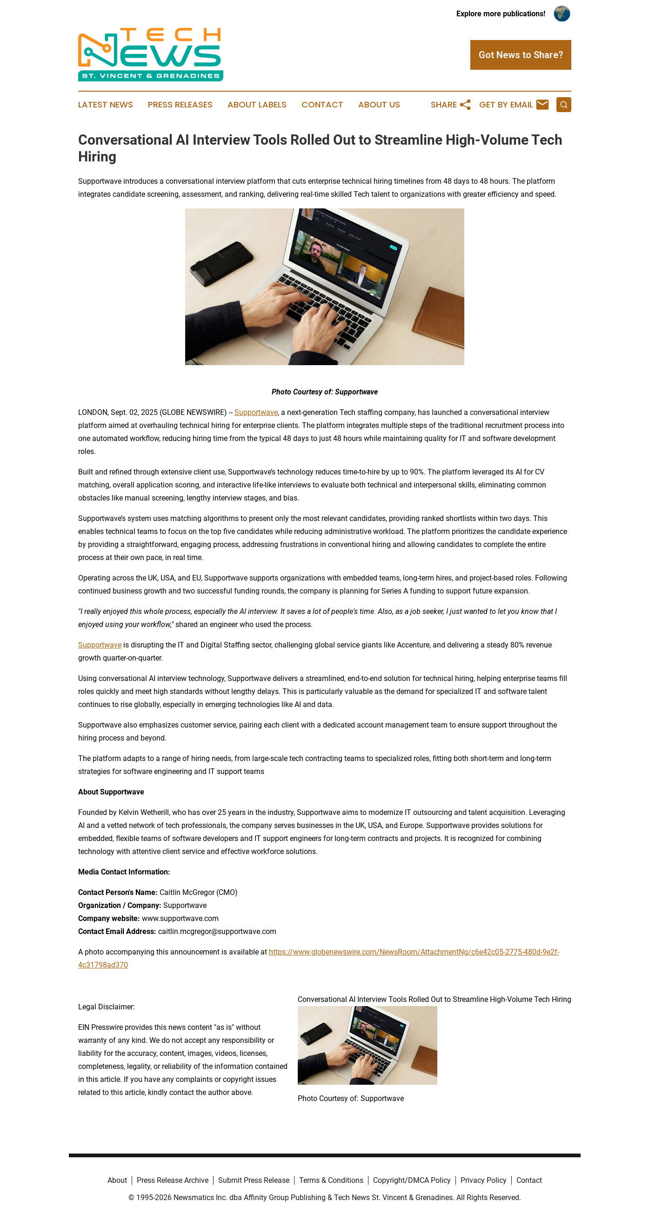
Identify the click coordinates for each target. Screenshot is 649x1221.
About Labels (257, 105)
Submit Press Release (253, 1180)
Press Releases (180, 105)
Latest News (105, 105)
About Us (379, 105)
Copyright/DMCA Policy (412, 1180)
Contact (322, 105)
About (117, 1180)
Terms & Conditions (331, 1180)
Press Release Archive (172, 1180)
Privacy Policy (484, 1180)
